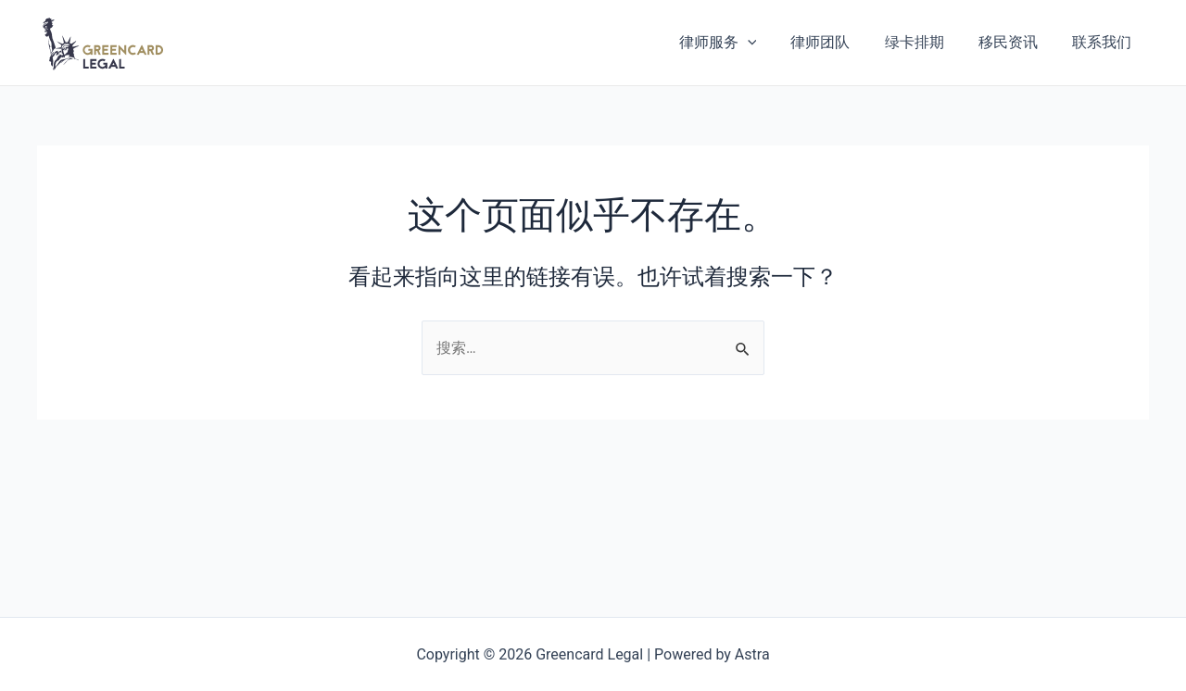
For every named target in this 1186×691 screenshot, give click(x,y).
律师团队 (837, 42)
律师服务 (739, 43)
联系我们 (1104, 42)
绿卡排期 (926, 42)
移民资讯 (1015, 42)
